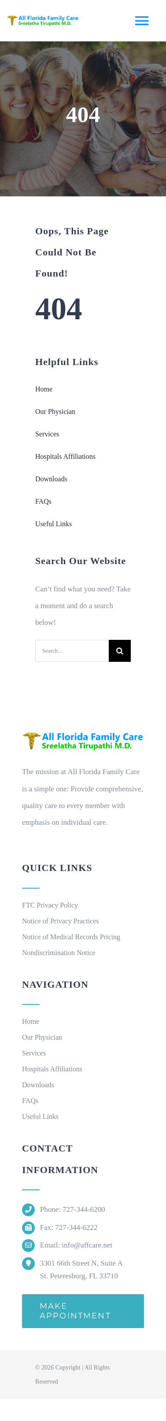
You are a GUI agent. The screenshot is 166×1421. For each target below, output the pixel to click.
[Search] (120, 651)
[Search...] (72, 651)
